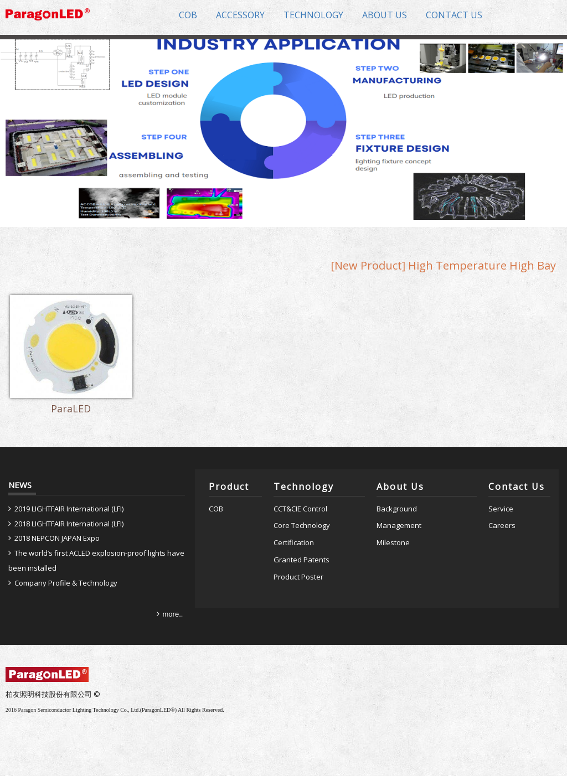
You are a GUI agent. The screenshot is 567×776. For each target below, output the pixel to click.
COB (216, 509)
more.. (173, 614)
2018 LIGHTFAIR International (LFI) (68, 524)
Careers (502, 525)
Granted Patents (301, 560)
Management (399, 525)
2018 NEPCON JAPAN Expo (57, 538)
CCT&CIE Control (300, 509)
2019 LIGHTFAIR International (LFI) (68, 509)
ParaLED (71, 409)
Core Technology (302, 525)
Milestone (393, 542)
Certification (294, 542)
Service (500, 509)
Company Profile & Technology (65, 583)
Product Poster (298, 577)
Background (397, 509)
